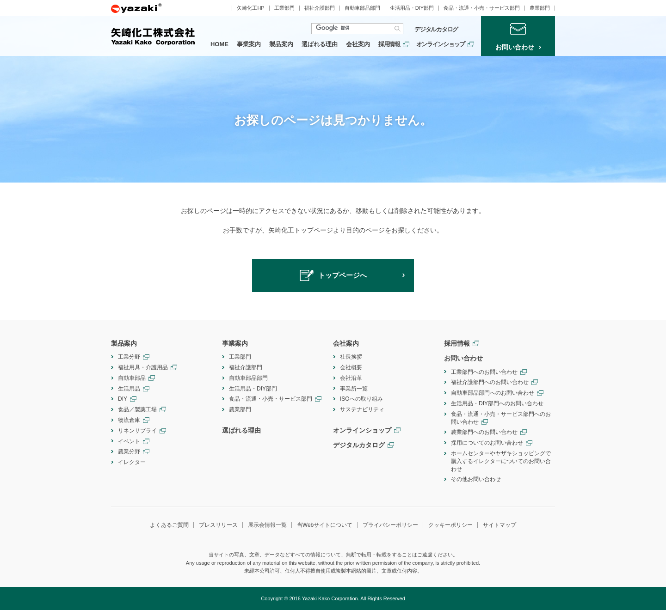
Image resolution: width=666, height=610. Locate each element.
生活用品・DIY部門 (412, 8)
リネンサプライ (137, 430)
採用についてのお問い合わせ (487, 442)
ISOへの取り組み (361, 399)
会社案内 (358, 44)
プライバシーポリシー (390, 525)
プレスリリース (218, 525)
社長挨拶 (351, 357)
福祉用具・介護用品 (143, 367)
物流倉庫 (129, 420)
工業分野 (129, 357)
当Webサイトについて (324, 525)
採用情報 (389, 44)
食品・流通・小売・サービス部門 (482, 8)
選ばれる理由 (320, 44)
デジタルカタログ (436, 29)
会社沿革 (351, 378)
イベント (129, 441)
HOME (219, 44)
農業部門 (540, 8)
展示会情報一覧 (267, 525)
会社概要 (351, 367)
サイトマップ (499, 525)
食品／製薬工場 (137, 409)
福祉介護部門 (319, 8)
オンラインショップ (440, 44)
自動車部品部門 (362, 8)
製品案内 (281, 44)
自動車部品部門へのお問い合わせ (492, 393)
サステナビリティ (362, 409)
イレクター (132, 462)
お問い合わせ (463, 358)
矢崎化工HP (250, 8)
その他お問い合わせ (476, 479)
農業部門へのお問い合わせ (484, 432)
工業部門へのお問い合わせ (484, 372)
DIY (122, 399)
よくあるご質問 (169, 525)
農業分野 (129, 451)
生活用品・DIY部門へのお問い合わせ (497, 403)
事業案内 (249, 44)
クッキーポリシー (450, 525)
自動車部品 (132, 378)
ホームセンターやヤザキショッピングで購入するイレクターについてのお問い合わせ (501, 461)
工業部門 (284, 8)
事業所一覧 (354, 388)
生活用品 (129, 388)
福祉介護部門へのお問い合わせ (490, 382)
